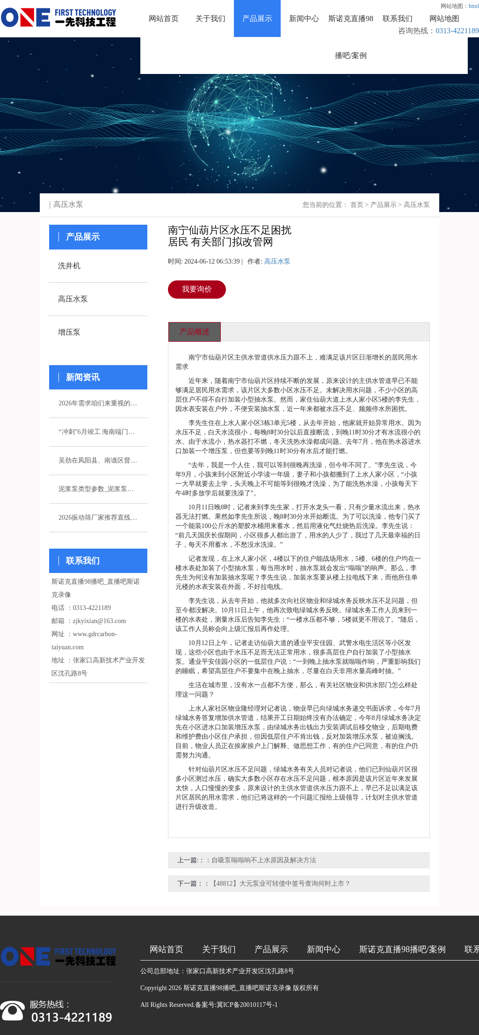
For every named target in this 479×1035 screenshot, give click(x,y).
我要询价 (197, 289)
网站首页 (164, 18)
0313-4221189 (457, 31)
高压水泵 (417, 204)
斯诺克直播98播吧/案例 (350, 37)
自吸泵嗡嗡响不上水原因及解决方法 (263, 860)
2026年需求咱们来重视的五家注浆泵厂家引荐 (98, 403)
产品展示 (257, 18)
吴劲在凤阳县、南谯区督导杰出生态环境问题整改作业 (98, 460)
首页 (356, 204)
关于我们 (210, 18)
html (474, 6)
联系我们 (398, 18)
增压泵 (69, 332)
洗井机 (69, 266)
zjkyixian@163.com (99, 620)
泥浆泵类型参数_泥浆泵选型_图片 (98, 488)
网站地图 (444, 18)
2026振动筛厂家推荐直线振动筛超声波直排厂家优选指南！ (98, 517)
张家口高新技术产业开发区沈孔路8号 (240, 971)
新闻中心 (304, 18)
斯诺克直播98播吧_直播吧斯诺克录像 (237, 987)
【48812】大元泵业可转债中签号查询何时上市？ (280, 883)
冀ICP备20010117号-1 (247, 1004)
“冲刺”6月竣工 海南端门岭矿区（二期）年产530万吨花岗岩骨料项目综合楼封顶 (98, 431)
